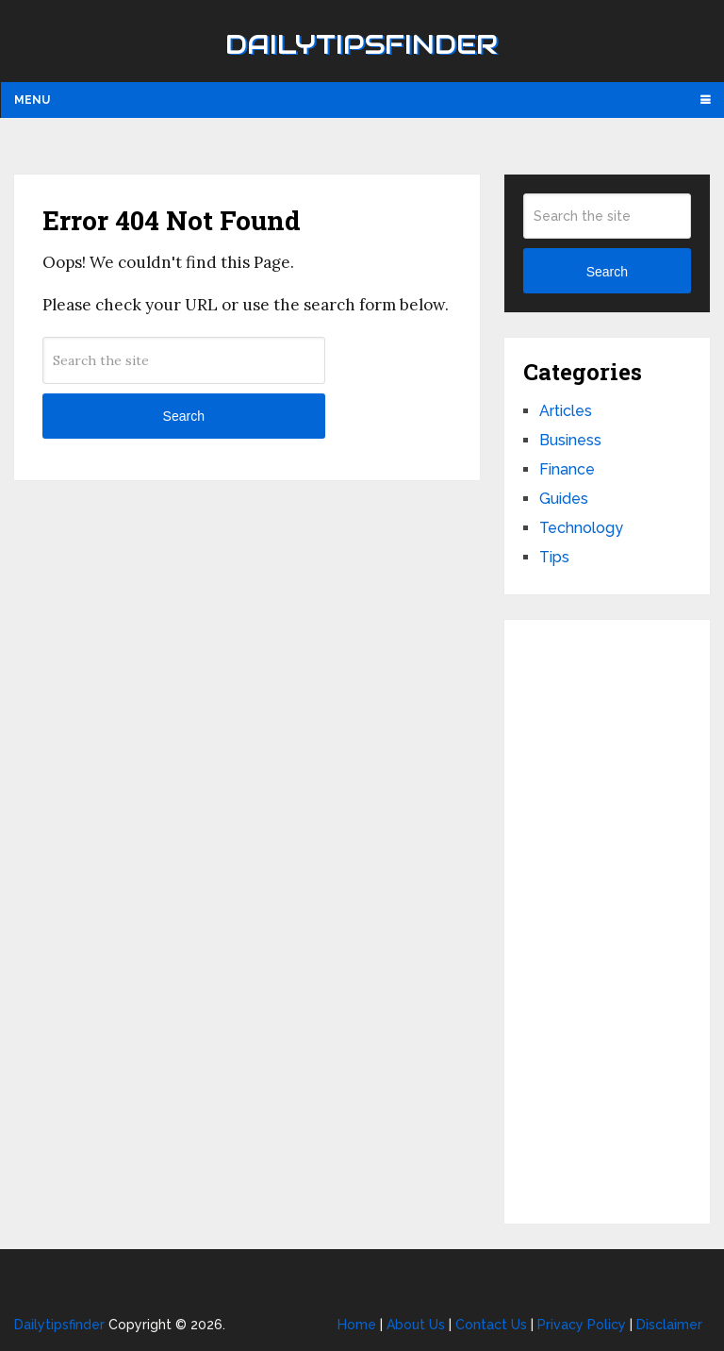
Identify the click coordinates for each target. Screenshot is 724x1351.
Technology (581, 528)
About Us (416, 1324)
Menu (32, 100)
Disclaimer (669, 1324)
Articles (565, 411)
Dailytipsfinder (361, 44)
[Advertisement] (606, 922)
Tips (554, 557)
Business (570, 440)
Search (184, 416)
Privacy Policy (581, 1324)
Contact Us (491, 1324)
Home (356, 1324)
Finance (567, 469)
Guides (563, 499)
